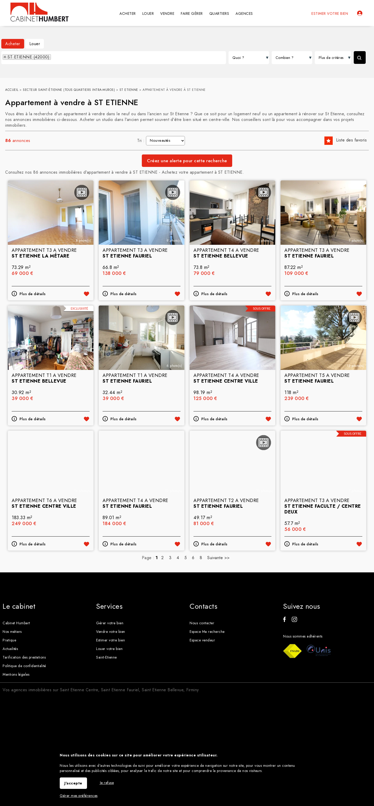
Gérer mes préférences (79, 795)
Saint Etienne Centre (79, 690)
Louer (34, 44)
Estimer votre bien (329, 13)
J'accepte (73, 783)
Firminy (192, 690)
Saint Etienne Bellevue (162, 690)
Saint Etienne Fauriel (120, 690)
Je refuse (107, 782)
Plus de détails (32, 364)
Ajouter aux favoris (86, 365)
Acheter (12, 44)
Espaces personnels (359, 13)
